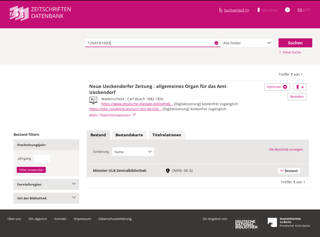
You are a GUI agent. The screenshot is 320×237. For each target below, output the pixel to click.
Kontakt (60, 218)
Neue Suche (289, 52)
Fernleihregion (46, 184)
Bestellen (297, 96)
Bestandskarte (129, 134)
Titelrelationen (166, 134)
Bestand (98, 134)
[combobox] (247, 42)
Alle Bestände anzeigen (286, 149)
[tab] (98, 135)
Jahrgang (24, 158)
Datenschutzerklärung (115, 218)
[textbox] (153, 42)
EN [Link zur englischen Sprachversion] (300, 9)
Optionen (277, 86)
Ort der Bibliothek (46, 198)
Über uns (14, 218)
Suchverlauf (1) (236, 10)
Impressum (82, 218)
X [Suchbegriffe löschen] (216, 43)
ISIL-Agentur (37, 218)
